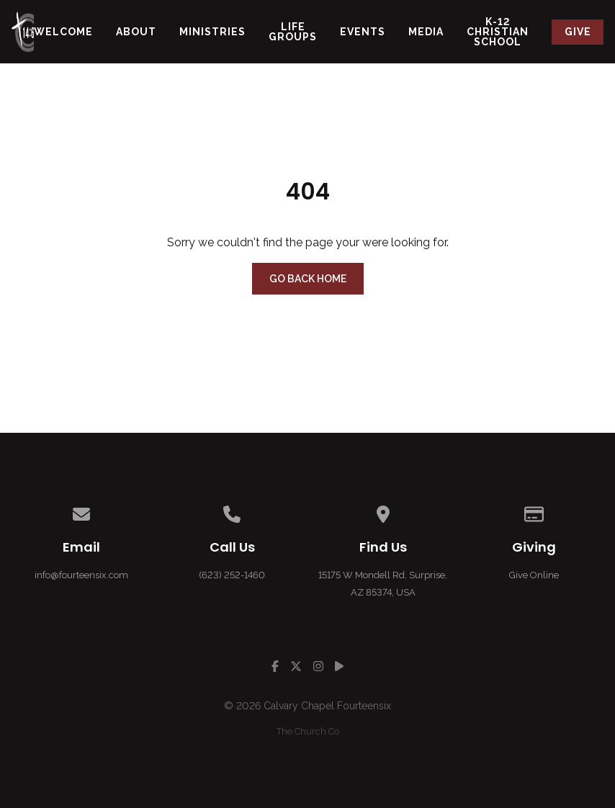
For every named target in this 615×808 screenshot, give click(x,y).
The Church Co (308, 731)
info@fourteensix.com (81, 575)
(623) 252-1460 (232, 575)
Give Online (534, 575)
